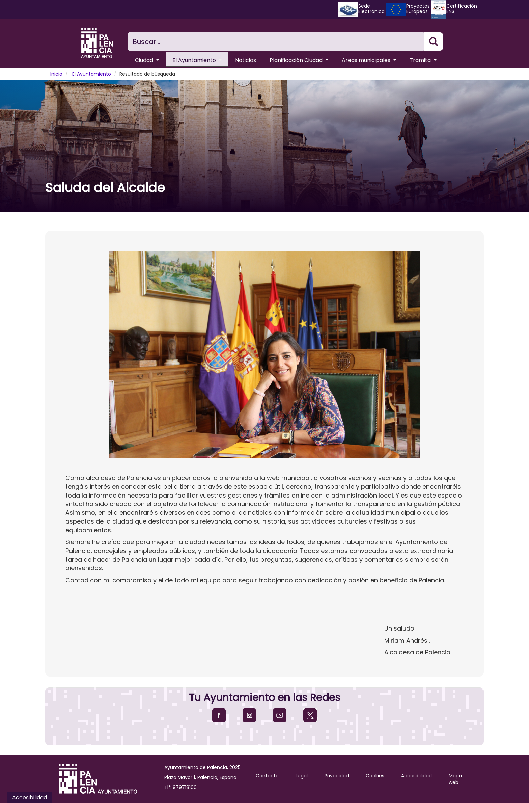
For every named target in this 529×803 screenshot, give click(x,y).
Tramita (423, 60)
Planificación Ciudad (299, 60)
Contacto (267, 775)
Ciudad (147, 60)
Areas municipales (369, 60)
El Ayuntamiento (197, 60)
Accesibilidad (416, 775)
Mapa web (455, 779)
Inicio (56, 74)
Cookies (375, 775)
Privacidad (337, 775)
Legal (302, 775)
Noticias (245, 60)
